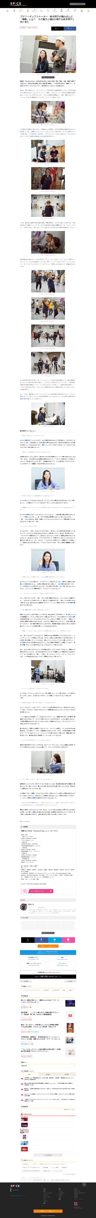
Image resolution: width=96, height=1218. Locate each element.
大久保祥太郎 (33, 134)
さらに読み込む (52, 1155)
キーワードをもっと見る (69, 1174)
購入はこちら (41, 891)
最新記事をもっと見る (69, 1109)
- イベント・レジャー (47, 1193)
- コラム (60, 1197)
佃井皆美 (40, 134)
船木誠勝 (45, 1167)
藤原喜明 (64, 1167)
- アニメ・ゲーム (46, 1197)
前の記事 (24, 981)
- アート (44, 1199)
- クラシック (45, 1195)
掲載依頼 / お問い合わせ (79, 1193)
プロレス (34, 1164)
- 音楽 (44, 1189)
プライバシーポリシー (79, 1199)
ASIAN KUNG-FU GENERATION (31, 1170)
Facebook (16, 1190)
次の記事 (71, 981)
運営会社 (76, 1189)
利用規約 (76, 1197)
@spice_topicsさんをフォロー (18, 1195)
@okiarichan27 (41, 907)
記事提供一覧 (77, 1191)
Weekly (48, 1074)
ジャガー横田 (54, 1167)
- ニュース (60, 1191)
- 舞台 (44, 1191)
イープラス (23, 1177)
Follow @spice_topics (33, 959)
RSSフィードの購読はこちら (49, 946)
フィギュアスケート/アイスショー (31, 990)
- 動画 (59, 1189)
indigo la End (46, 1170)
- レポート (60, 1195)
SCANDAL (25, 1164)
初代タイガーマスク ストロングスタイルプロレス (52, 1164)
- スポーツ (45, 1201)
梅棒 (21, 90)
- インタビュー (61, 1193)
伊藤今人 (70, 990)
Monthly (67, 1074)
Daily (29, 1074)
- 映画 (44, 1203)
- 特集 (59, 1199)
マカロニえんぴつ (57, 1170)
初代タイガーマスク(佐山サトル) (31, 1167)
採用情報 (76, 1195)
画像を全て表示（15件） (48, 77)
